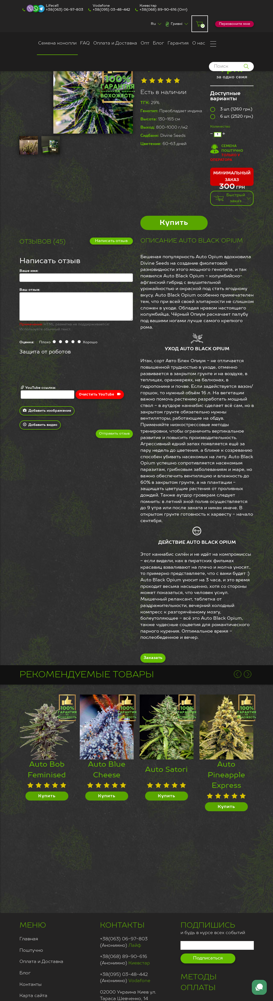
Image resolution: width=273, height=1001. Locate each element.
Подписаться (208, 958)
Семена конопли (57, 43)
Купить (174, 223)
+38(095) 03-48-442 (111, 9)
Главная (28, 939)
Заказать (153, 658)
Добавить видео (40, 425)
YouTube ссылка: (47, 392)
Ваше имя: (28, 271)
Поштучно (31, 950)
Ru (153, 24)
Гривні (176, 24)
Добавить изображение (47, 410)
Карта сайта (33, 996)
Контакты (30, 984)
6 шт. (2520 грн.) (231, 116)
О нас (198, 43)
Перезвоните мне (234, 24)
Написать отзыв (111, 241)
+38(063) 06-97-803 (64, 9)
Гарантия (178, 43)
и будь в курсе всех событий (213, 927)
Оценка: (26, 342)
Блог (158, 43)
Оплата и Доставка (115, 43)
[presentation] (57, 370)
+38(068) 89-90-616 (158, 9)
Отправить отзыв (114, 433)
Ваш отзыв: (29, 290)
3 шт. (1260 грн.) (231, 109)
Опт (145, 43)
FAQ (85, 43)
